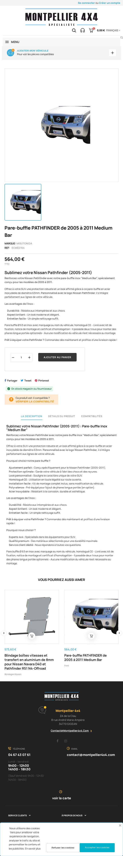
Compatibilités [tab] (91, 416)
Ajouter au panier (57, 357)
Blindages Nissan (13, 674)
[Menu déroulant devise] (112, 30)
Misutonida (24, 243)
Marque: (10, 243)
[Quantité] (21, 357)
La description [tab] (31, 416)
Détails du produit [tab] (61, 416)
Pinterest (43, 380)
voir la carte (61, 798)
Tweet (28, 380)
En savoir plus (33, 848)
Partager (12, 380)
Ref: (7, 247)
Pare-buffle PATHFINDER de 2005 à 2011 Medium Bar (85, 657)
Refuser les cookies (63, 847)
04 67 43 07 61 (19, 754)
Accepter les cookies (97, 847)
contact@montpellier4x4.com (70, 730)
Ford (66, 665)
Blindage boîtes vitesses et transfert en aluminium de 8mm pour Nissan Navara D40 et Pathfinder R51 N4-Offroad (29, 661)
